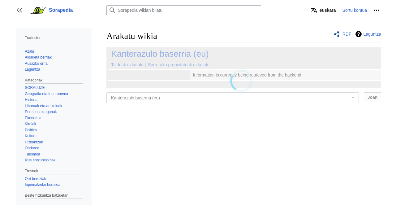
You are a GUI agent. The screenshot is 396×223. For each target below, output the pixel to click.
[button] (19, 10)
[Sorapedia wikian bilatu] (183, 10)
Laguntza (372, 34)
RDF (346, 34)
